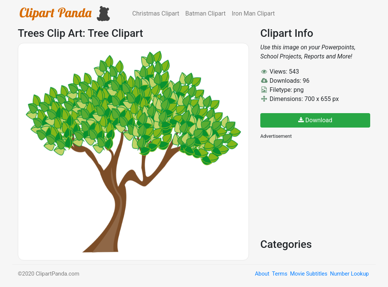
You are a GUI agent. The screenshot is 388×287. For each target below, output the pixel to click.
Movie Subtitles (308, 274)
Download (315, 120)
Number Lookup (349, 274)
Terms (279, 274)
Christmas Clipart (155, 13)
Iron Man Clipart (253, 13)
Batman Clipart (205, 13)
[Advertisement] (317, 187)
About (262, 274)
